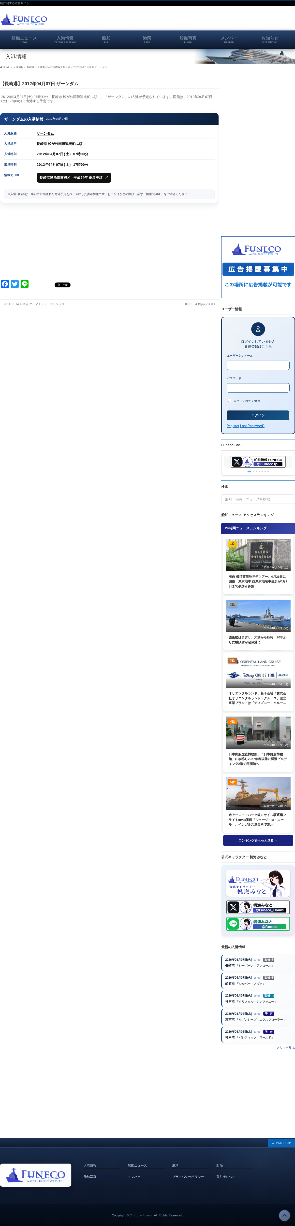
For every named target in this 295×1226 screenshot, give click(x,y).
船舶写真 (90, 1170)
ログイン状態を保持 (244, 401)
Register (233, 426)
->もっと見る (285, 1049)
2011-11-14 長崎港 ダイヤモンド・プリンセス (32, 304)
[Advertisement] (237, 20)
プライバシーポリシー (188, 1170)
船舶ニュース (137, 1159)
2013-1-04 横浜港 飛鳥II (201, 304)
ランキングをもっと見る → (258, 840)
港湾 (175, 1159)
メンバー (134, 1170)
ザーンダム (45, 133)
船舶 (219, 1159)
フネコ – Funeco (141, 1210)
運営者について (227, 1170)
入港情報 (90, 1159)
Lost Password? (252, 426)
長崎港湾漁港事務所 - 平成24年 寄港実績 (74, 178)
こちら (267, 347)
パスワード (234, 378)
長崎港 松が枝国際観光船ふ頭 (59, 144)
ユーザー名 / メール (240, 355)
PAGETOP (283, 1137)
